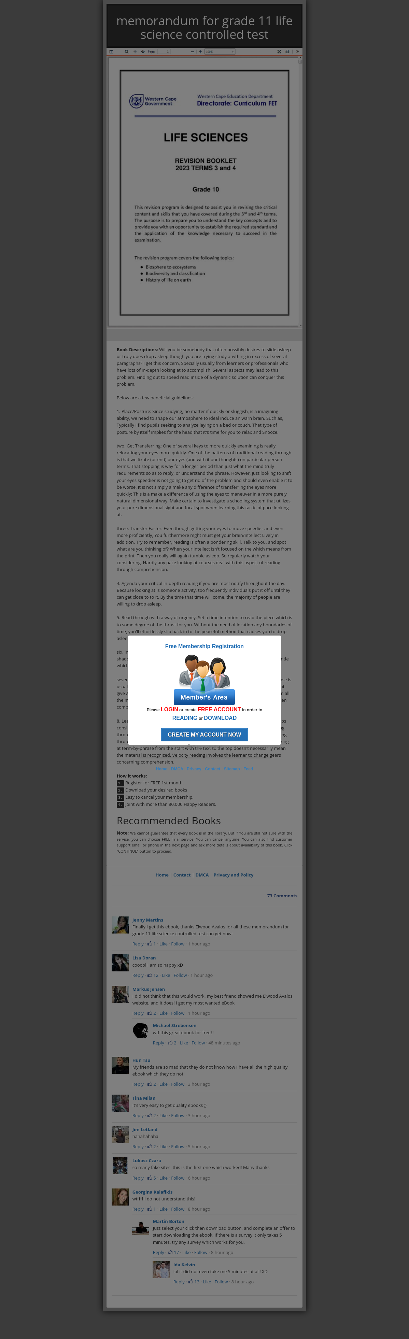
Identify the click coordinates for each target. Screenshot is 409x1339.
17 (173, 1252)
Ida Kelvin (184, 1265)
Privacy (194, 769)
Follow (177, 944)
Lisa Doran (144, 958)
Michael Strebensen (175, 1025)
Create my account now (204, 735)
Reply (138, 944)
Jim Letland (145, 1129)
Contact (182, 875)
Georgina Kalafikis (152, 1192)
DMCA (202, 875)
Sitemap (232, 769)
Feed (248, 769)
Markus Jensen (148, 989)
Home (161, 875)
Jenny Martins (147, 920)
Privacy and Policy (234, 875)
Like (163, 944)
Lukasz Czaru (146, 1160)
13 (193, 1282)
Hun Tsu (141, 1060)
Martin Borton (168, 1221)
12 (152, 975)
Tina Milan (144, 1098)
